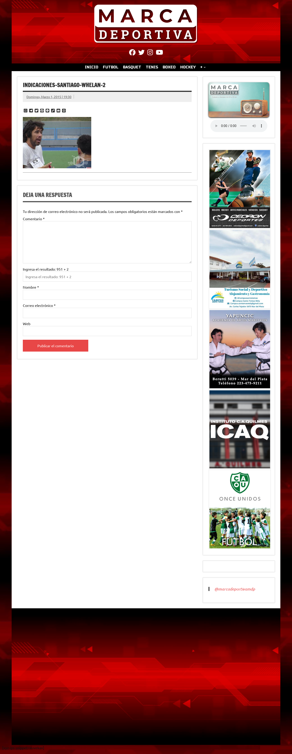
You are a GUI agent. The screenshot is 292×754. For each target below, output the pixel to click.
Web (26, 323)
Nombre (31, 287)
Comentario (34, 218)
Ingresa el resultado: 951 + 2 (46, 269)
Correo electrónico (39, 305)
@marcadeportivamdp (234, 588)
